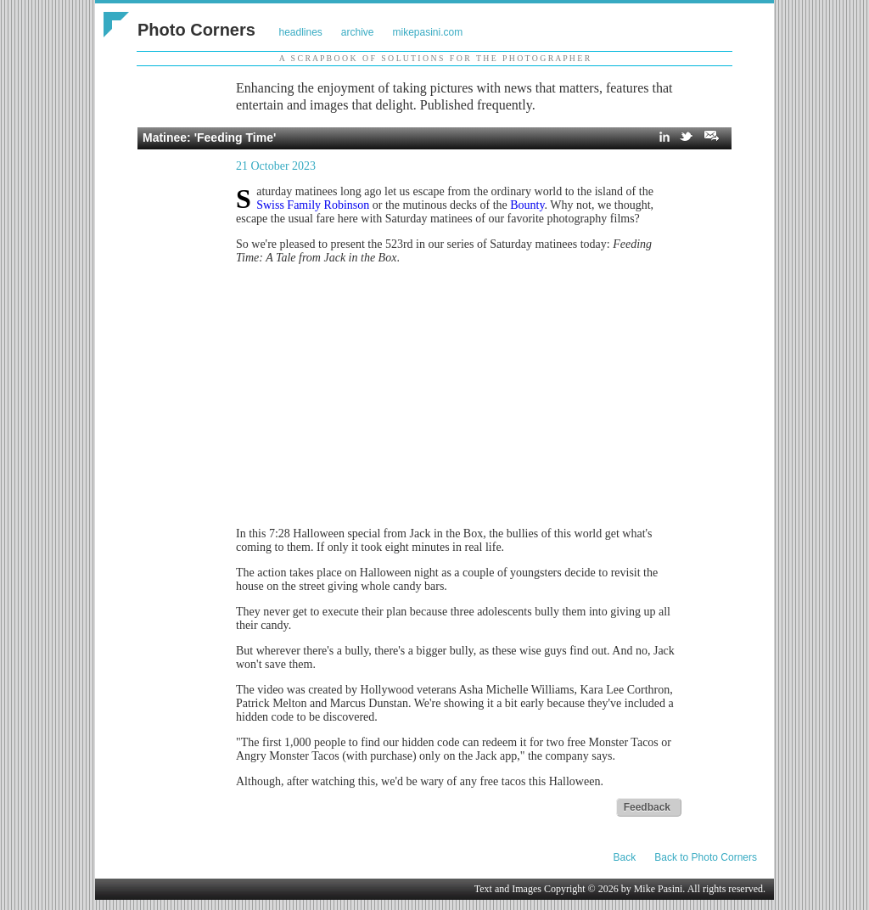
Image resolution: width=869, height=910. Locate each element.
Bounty (527, 205)
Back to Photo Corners (705, 857)
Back (625, 857)
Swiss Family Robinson (312, 205)
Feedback (647, 807)
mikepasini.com (428, 32)
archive (357, 32)
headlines (300, 32)
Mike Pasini (658, 889)
